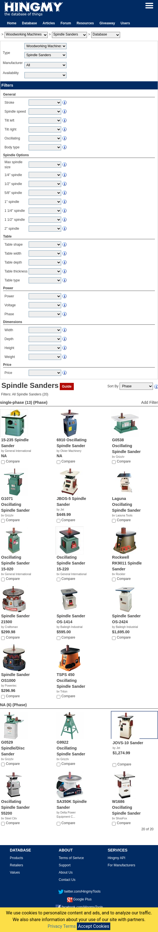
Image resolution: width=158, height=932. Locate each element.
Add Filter (149, 402)
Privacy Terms (62, 926)
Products (16, 858)
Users (125, 23)
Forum (66, 23)
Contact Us (67, 880)
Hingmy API (116, 858)
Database (29, 23)
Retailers (16, 865)
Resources (85, 23)
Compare (13, 461)
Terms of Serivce (71, 858)
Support (64, 865)
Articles (49, 23)
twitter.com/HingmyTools (79, 891)
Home (11, 23)
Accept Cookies (93, 926)
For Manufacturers (121, 865)
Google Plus (79, 899)
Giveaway (107, 23)
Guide (67, 386)
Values (15, 872)
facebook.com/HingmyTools (79, 907)
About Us (65, 872)
